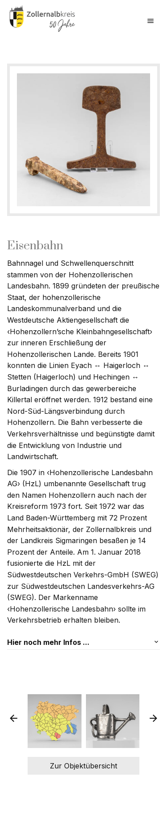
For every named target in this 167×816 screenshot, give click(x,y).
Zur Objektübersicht (83, 765)
